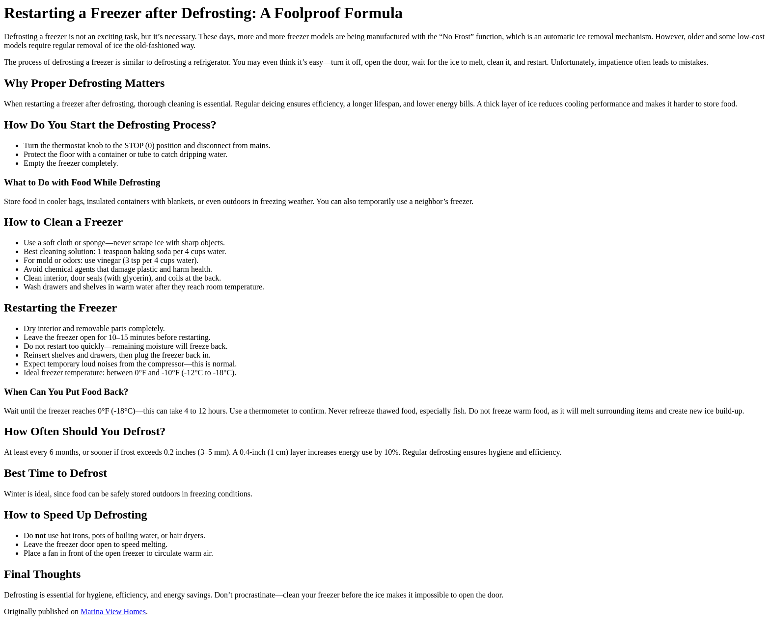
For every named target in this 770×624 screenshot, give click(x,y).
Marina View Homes (113, 611)
